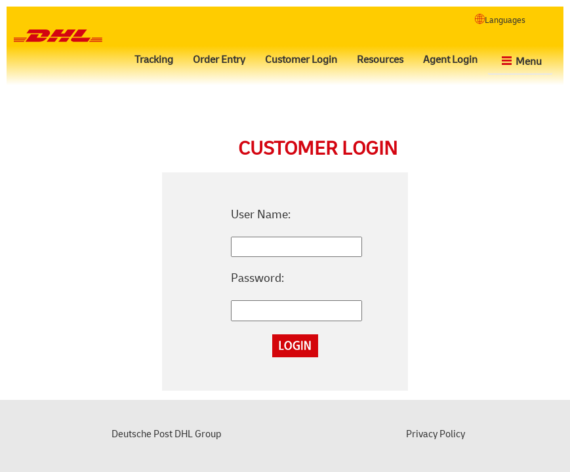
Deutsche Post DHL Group (166, 434)
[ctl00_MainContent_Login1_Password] (296, 310)
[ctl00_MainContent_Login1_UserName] (296, 247)
